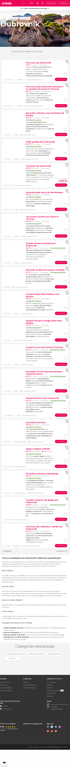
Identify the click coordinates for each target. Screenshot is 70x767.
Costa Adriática (13, 18)
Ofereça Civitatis (6, 690)
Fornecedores (52, 682)
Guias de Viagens (29, 688)
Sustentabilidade (6, 688)
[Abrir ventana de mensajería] (4, 763)
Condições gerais (33, 747)
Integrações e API (53, 690)
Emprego (50, 696)
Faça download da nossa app (10, 702)
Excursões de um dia (36, 654)
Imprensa (3, 685)
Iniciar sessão (51, 3)
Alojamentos (51, 693)
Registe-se (64, 3)
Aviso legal (43, 747)
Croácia (4, 18)
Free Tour (12, 658)
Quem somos (5, 682)
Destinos (26, 682)
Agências (50, 688)
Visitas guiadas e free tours (15, 654)
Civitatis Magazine (29, 685)
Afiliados (50, 685)
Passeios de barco (54, 654)
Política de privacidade (54, 747)
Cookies (64, 747)
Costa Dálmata (24, 18)
